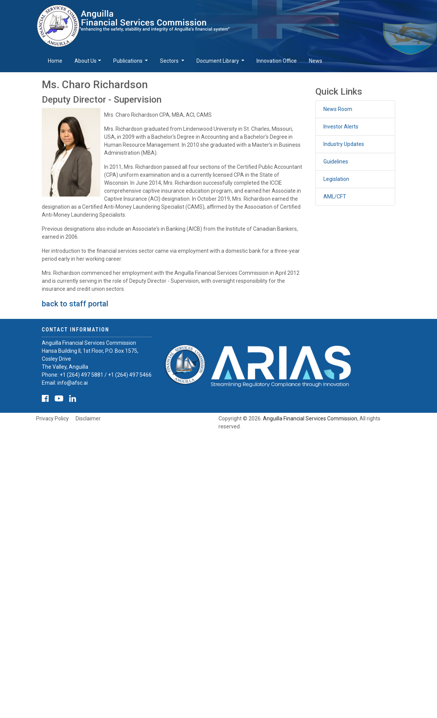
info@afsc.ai (72, 383)
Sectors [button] (170, 61)
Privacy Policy (52, 418)
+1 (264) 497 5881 (81, 375)
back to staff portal (75, 303)
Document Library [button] (218, 61)
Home (55, 61)
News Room (337, 109)
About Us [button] (85, 61)
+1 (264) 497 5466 (130, 375)
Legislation (336, 179)
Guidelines (335, 161)
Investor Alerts (340, 127)
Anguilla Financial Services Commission (310, 418)
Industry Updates (343, 144)
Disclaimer (88, 418)
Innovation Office (276, 61)
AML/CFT (334, 196)
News (315, 61)
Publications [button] (128, 61)
